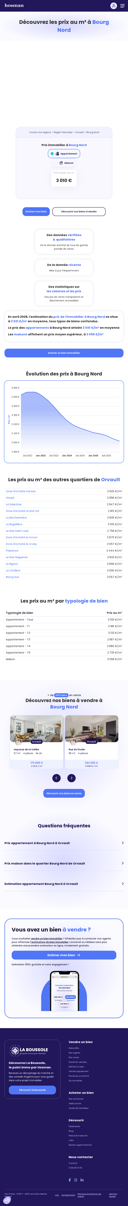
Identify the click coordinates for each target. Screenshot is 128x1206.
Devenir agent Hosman (80, 1145)
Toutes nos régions (40, 132)
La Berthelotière (16, 518)
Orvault (79, 132)
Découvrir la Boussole (32, 1090)
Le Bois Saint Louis (17, 531)
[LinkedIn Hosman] (82, 1180)
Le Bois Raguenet (17, 557)
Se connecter (75, 1080)
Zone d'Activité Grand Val (22, 511)
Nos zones (74, 1057)
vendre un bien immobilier (46, 938)
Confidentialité (68, 1195)
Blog (71, 1131)
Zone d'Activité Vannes (21, 491)
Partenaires (74, 1126)
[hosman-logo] (14, 7)
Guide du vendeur (78, 1062)
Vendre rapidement (78, 1071)
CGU (57, 1195)
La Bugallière (14, 524)
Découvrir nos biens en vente (64, 793)
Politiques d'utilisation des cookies (89, 1195)
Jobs (71, 1140)
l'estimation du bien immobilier (49, 942)
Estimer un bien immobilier (64, 353)
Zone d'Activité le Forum (21, 537)
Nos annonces (76, 1098)
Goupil (10, 498)
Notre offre (74, 1048)
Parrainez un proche (79, 1076)
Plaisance (12, 551)
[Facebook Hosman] (70, 1180)
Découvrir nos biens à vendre (79, 211)
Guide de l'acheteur (78, 1108)
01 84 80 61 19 (75, 1167)
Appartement (64, 153)
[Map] (67, 87)
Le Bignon (12, 564)
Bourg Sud (12, 577)
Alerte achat (75, 1103)
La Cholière (13, 570)
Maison (64, 163)
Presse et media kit (78, 1135)
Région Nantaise (63, 132)
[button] (7, 1200)
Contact (73, 1163)
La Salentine (14, 504)
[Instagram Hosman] (75, 1180)
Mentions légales (113, 1195)
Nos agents (74, 1052)
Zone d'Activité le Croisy (21, 544)
